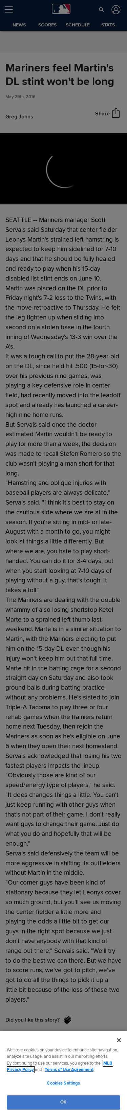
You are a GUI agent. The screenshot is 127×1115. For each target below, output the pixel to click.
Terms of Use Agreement (69, 1069)
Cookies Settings (63, 1083)
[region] (63, 1073)
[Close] (118, 1040)
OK (63, 1102)
